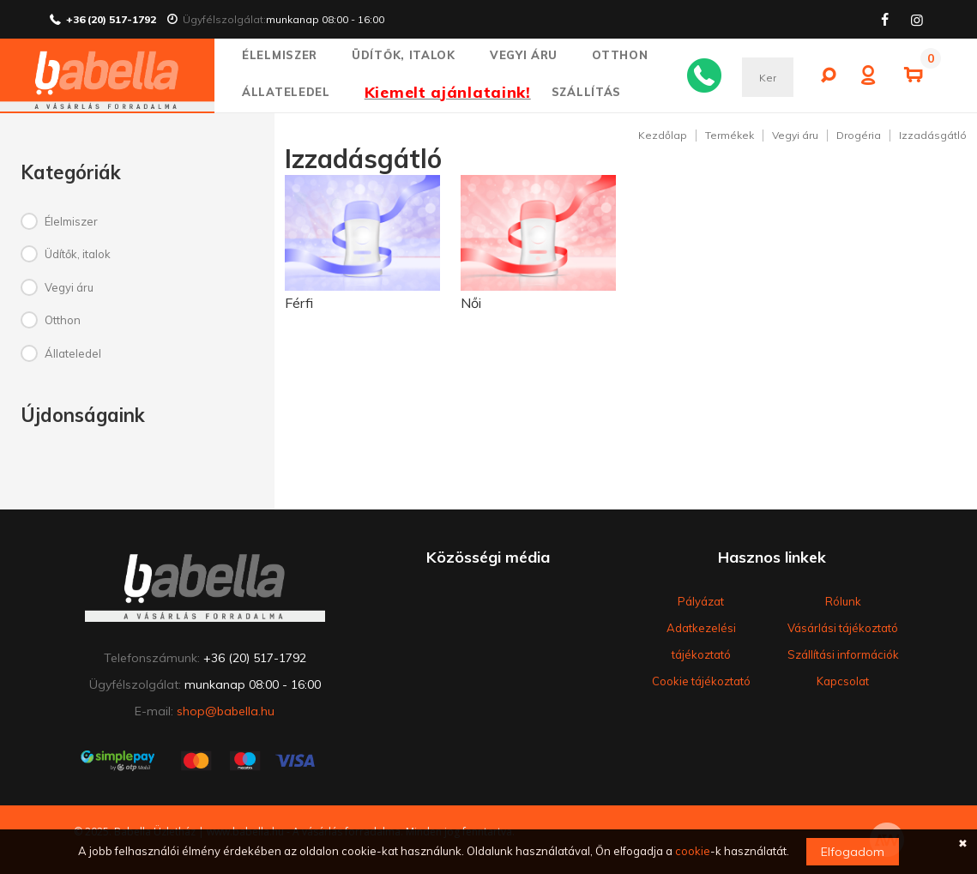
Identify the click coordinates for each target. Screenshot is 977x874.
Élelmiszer (287, 55)
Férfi (299, 302)
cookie (692, 851)
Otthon (627, 55)
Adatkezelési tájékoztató (701, 641)
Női (471, 302)
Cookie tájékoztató (701, 681)
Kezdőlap (662, 135)
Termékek (729, 135)
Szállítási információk (843, 654)
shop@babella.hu (225, 711)
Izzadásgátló (933, 135)
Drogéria (858, 135)
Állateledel (293, 92)
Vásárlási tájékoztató (842, 628)
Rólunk (843, 601)
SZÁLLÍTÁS (586, 92)
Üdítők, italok (411, 55)
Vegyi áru (531, 55)
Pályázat (701, 601)
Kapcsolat (843, 681)
